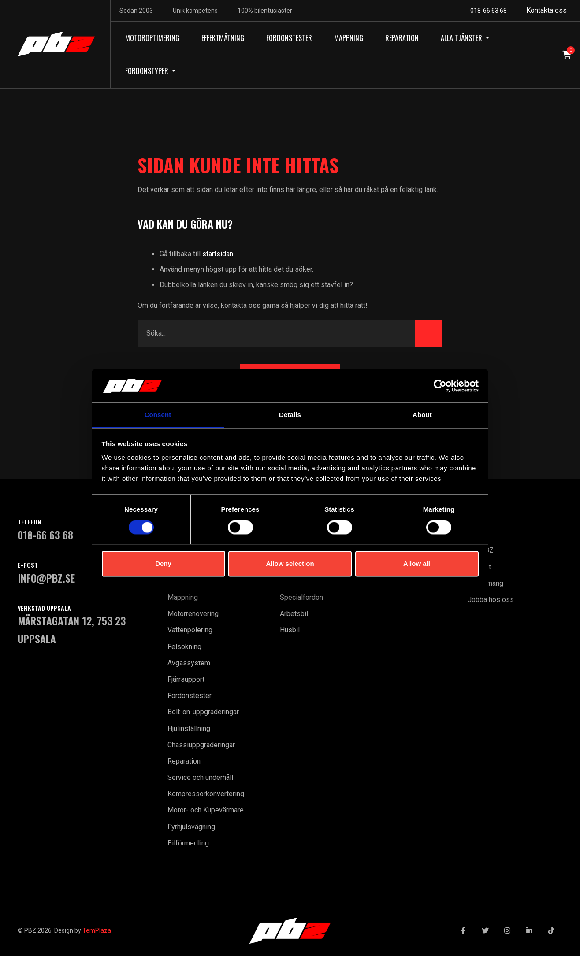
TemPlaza (96, 930)
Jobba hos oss (491, 599)
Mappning (182, 597)
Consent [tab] (158, 415)
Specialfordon (301, 597)
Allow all (416, 564)
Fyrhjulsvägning (191, 827)
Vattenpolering (189, 630)
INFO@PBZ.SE (46, 578)
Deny (163, 564)
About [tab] (422, 415)
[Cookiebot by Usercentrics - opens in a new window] (440, 385)
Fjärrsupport (185, 679)
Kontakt (479, 567)
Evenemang (485, 583)
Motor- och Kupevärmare (205, 810)
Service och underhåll (200, 777)
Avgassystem (188, 663)
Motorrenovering (193, 613)
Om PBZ (481, 550)
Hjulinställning (188, 728)
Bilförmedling (188, 843)
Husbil (290, 630)
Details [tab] (290, 415)
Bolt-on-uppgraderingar (203, 712)
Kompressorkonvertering (205, 794)
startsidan (217, 254)
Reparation (184, 761)
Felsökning (184, 646)
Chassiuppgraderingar (201, 745)
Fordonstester (189, 695)
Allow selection (290, 564)
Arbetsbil (294, 613)
